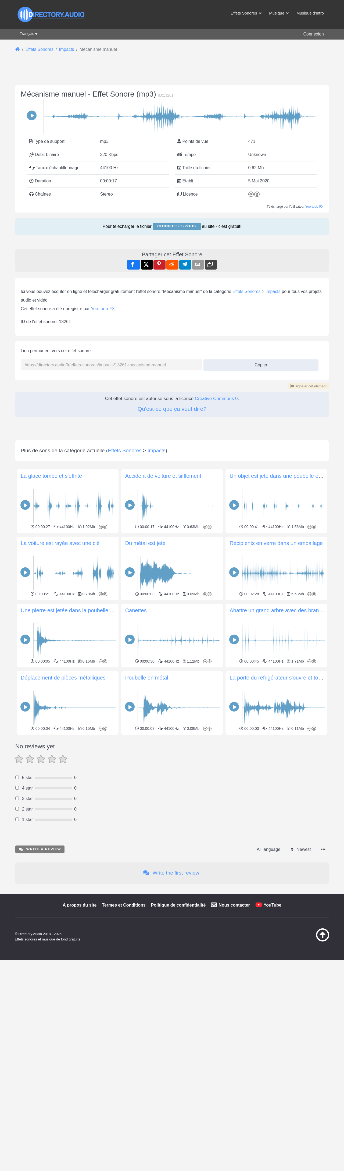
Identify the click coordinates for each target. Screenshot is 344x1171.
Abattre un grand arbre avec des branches (280, 912)
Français (27, 33)
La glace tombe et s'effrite (51, 777)
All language (268, 1150)
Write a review (40, 1150)
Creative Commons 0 (216, 549)
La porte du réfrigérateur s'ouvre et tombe (279, 979)
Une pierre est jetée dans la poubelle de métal (75, 912)
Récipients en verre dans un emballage (276, 844)
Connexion (313, 34)
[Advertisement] (172, 112)
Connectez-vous (176, 301)
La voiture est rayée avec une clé (60, 844)
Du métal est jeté (145, 844)
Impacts (273, 442)
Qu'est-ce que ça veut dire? (172, 559)
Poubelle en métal (146, 979)
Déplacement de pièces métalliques (63, 979)
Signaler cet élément (308, 537)
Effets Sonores (246, 442)
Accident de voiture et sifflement (163, 777)
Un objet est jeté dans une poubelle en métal (283, 777)
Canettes (136, 912)
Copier (259, 514)
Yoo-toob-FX (314, 282)
